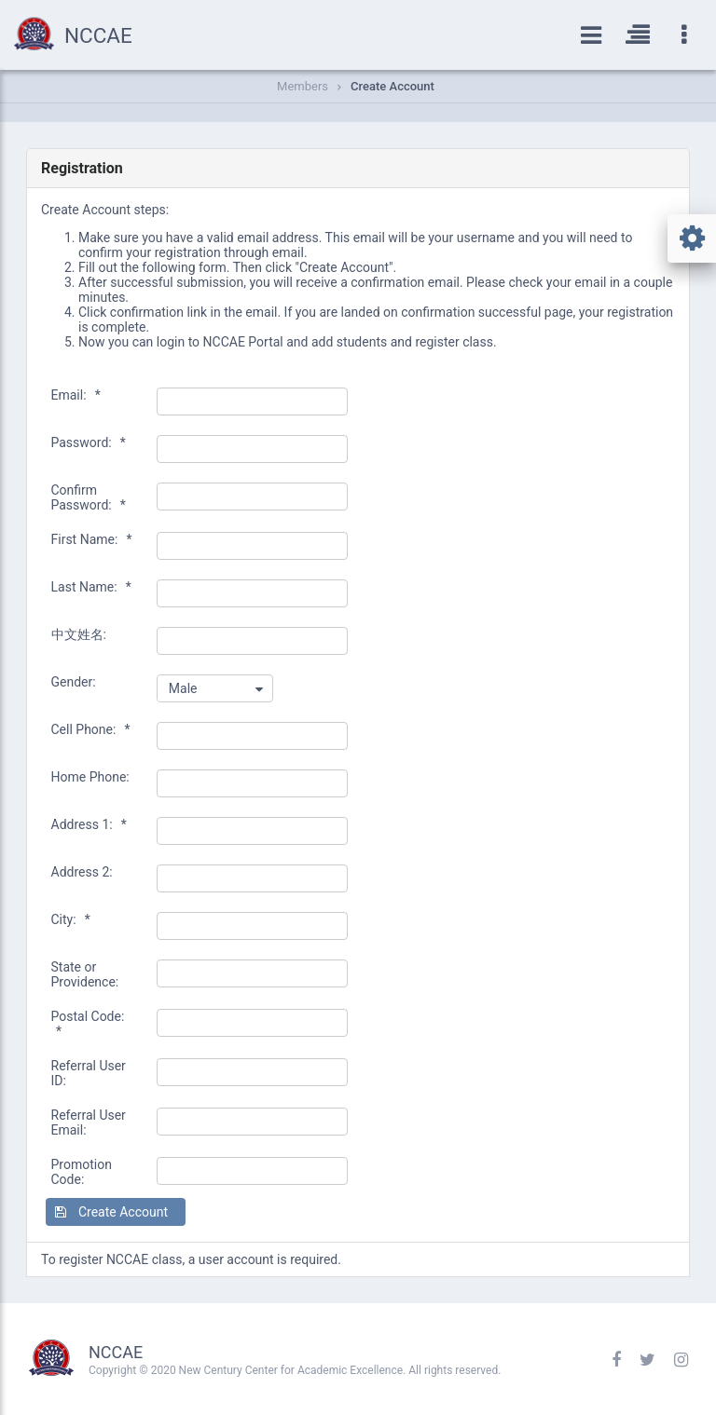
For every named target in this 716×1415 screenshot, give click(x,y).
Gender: (73, 681)
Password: (88, 442)
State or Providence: (85, 974)
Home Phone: (90, 776)
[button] (116, 1212)
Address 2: (82, 871)
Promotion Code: (81, 1172)
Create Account (392, 86)
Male (183, 688)
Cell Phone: (91, 729)
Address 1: (89, 824)
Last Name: (91, 586)
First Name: (91, 539)
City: (70, 919)
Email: (76, 395)
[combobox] (215, 688)
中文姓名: (78, 634)
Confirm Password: (88, 497)
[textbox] (253, 401)
